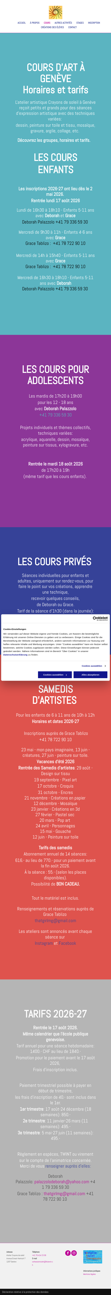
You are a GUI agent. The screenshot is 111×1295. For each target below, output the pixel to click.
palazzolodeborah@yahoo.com (61, 1182)
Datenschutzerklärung (15, 654)
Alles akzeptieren (90, 674)
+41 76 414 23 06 (39, 1255)
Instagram (44, 943)
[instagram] (74, 1253)
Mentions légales (89, 1274)
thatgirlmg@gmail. (52, 920)
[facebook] (68, 1253)
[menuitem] (19, 23)
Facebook (67, 943)
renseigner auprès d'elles (67, 1166)
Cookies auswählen (92, 666)
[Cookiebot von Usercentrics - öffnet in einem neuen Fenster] (95, 618)
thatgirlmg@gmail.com (64, 1193)
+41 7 (44, 739)
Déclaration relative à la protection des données (25, 1292)
